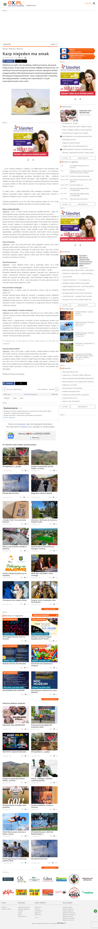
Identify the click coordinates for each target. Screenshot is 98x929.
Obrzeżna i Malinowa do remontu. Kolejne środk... (78, 153)
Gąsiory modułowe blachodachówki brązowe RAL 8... (78, 378)
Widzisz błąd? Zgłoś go (30, 394)
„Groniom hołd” (67, 277)
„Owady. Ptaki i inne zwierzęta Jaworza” (75, 146)
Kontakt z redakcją (6, 909)
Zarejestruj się (25, 427)
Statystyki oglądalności (24, 909)
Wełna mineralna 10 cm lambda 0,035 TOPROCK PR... (77, 382)
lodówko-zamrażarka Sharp (71, 391)
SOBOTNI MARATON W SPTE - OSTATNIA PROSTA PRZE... (78, 286)
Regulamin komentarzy (69, 912)
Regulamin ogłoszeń (68, 911)
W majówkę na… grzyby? (70, 123)
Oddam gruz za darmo (69, 385)
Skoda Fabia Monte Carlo (70, 372)
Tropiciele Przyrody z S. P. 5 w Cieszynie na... (76, 280)
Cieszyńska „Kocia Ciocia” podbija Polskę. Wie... (77, 299)
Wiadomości (13, 49)
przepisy (7, 398)
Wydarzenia (20, 49)
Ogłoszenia (66, 368)
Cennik (20, 912)
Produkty (20, 911)
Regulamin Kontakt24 (68, 920)
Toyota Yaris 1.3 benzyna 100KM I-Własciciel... (77, 375)
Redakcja (3, 907)
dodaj (41, 615)
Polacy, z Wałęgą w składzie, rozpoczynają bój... (77, 130)
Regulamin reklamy (68, 916)
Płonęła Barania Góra (69, 139)
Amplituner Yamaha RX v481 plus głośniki (75, 395)
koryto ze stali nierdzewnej (71, 401)
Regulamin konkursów (68, 918)
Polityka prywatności (68, 909)
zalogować (21, 424)
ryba (15, 398)
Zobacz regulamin (9, 417)
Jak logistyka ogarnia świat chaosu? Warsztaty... (77, 293)
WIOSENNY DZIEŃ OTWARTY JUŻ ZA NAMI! (75, 283)
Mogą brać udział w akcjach (71, 143)
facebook (7, 61)
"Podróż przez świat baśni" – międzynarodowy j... (78, 273)
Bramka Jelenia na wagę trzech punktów (75, 133)
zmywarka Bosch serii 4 (69, 398)
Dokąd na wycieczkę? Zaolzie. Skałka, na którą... (77, 126)
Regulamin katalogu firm (69, 914)
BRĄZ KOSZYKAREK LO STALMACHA (73, 290)
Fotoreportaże (67, 309)
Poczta (36, 917)
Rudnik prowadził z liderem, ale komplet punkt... (77, 149)
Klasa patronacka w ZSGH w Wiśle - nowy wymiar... (78, 270)
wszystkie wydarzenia (50, 699)
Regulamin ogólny (67, 907)
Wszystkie (29, 44)
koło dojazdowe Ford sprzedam (72, 388)
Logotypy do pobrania (24, 907)
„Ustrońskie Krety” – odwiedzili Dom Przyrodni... (77, 296)
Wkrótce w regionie (13, 616)
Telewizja (37, 909)
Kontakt (20, 914)
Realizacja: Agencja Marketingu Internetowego (49, 923)
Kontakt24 (65, 252)
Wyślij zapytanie (22, 916)
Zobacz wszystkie (50, 609)
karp (21, 398)
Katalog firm (38, 914)
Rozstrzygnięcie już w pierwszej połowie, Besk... (77, 136)
